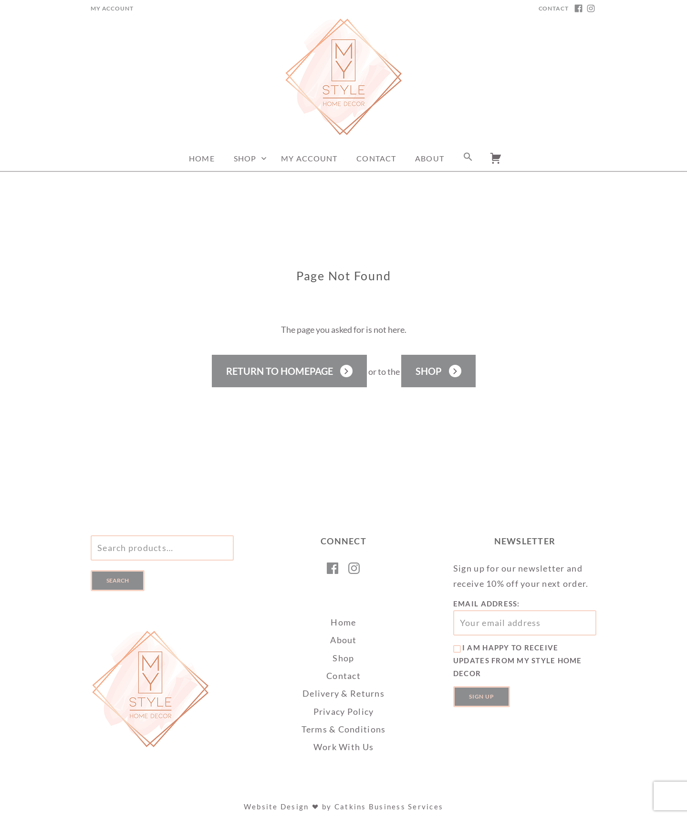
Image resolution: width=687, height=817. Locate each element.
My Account (112, 8)
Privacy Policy (343, 711)
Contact (554, 8)
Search (117, 580)
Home (201, 158)
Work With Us (343, 747)
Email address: (524, 617)
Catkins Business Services (388, 806)
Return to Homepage (279, 371)
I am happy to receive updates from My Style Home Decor (517, 660)
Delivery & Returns (343, 693)
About (429, 158)
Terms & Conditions (344, 729)
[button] (468, 158)
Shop (245, 158)
